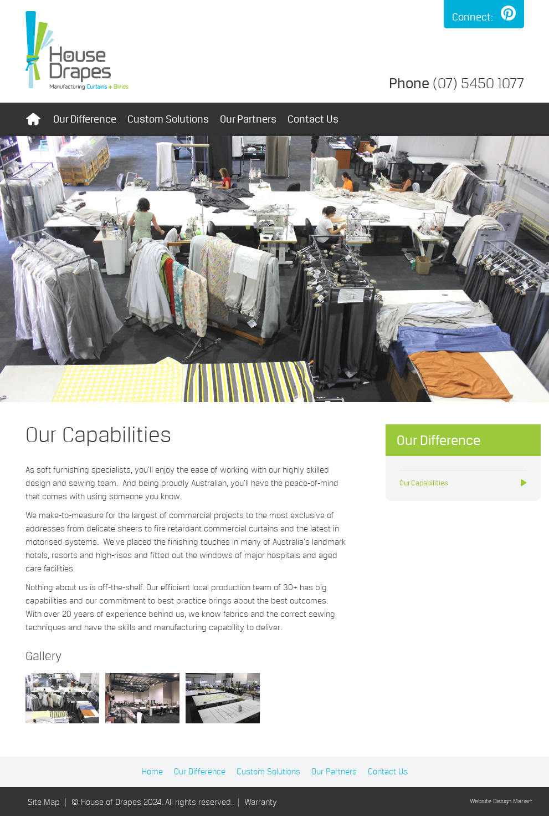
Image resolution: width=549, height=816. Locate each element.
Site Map (44, 802)
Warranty (260, 802)
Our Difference (84, 119)
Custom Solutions (168, 119)
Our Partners (248, 119)
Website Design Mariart (501, 801)
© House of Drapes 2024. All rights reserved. (152, 802)
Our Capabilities (423, 483)
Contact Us (313, 119)
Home (33, 119)
